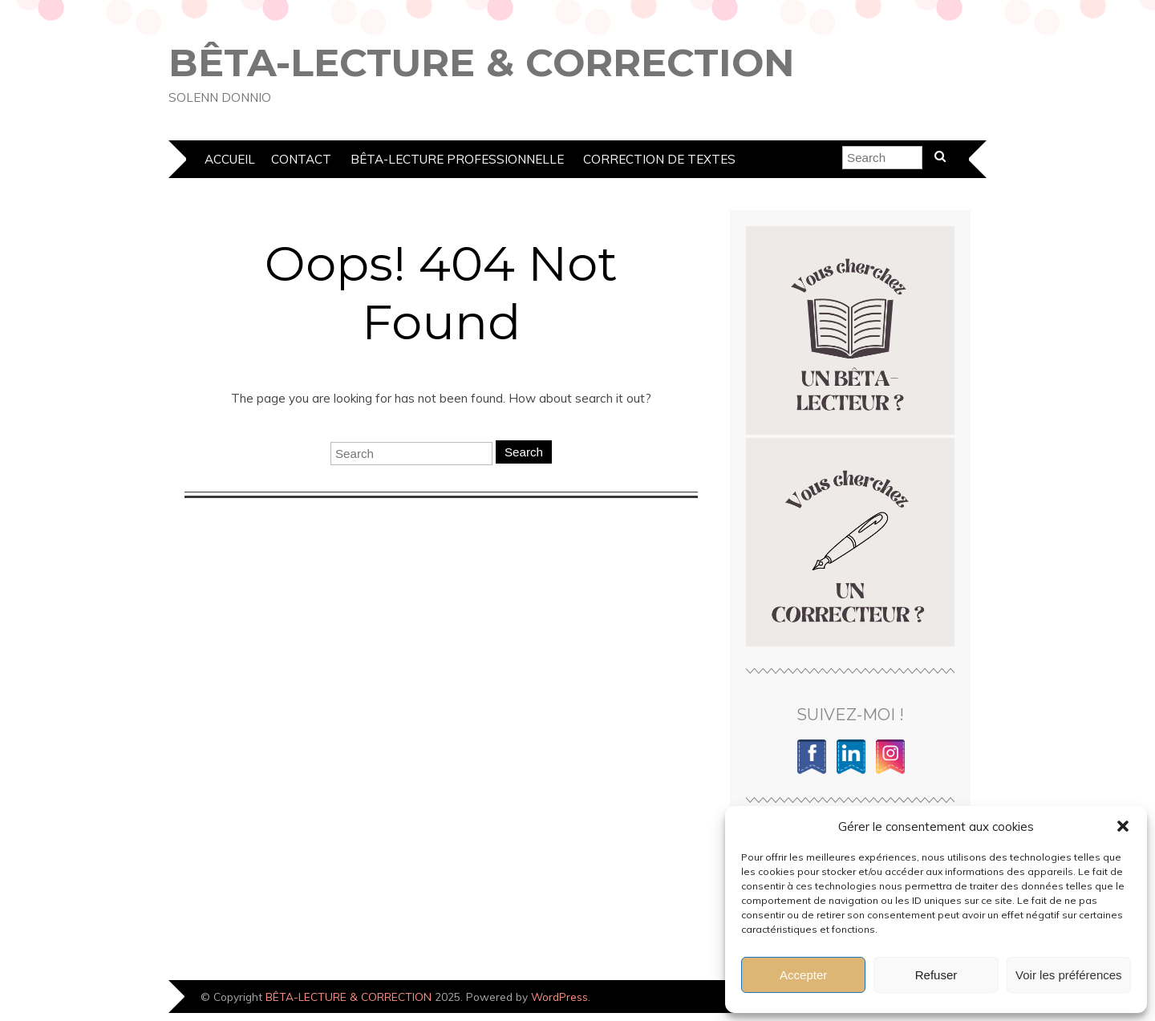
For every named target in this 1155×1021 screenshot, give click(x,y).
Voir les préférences (1068, 975)
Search (524, 452)
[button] (1123, 826)
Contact (301, 159)
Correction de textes (659, 159)
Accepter (803, 975)
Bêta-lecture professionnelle (457, 159)
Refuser (936, 975)
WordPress (559, 996)
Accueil (230, 159)
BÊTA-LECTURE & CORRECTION (481, 62)
